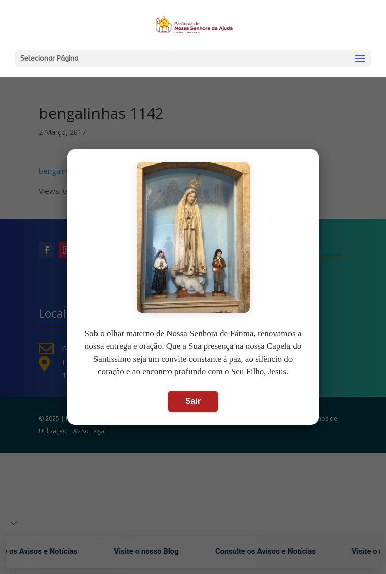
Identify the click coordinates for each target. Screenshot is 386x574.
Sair (193, 401)
